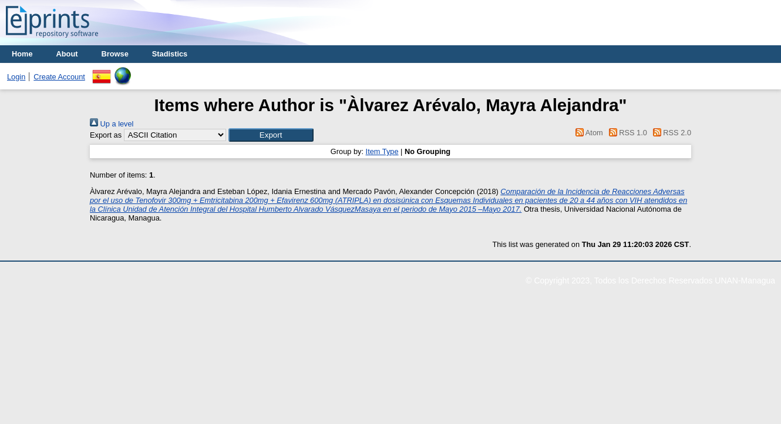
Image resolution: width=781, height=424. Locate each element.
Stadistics (169, 53)
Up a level (111, 123)
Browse (115, 53)
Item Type (382, 151)
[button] (271, 135)
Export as (106, 135)
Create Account (59, 76)
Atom (587, 132)
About (67, 53)
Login (16, 76)
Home (22, 53)
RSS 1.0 (626, 132)
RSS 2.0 (670, 132)
